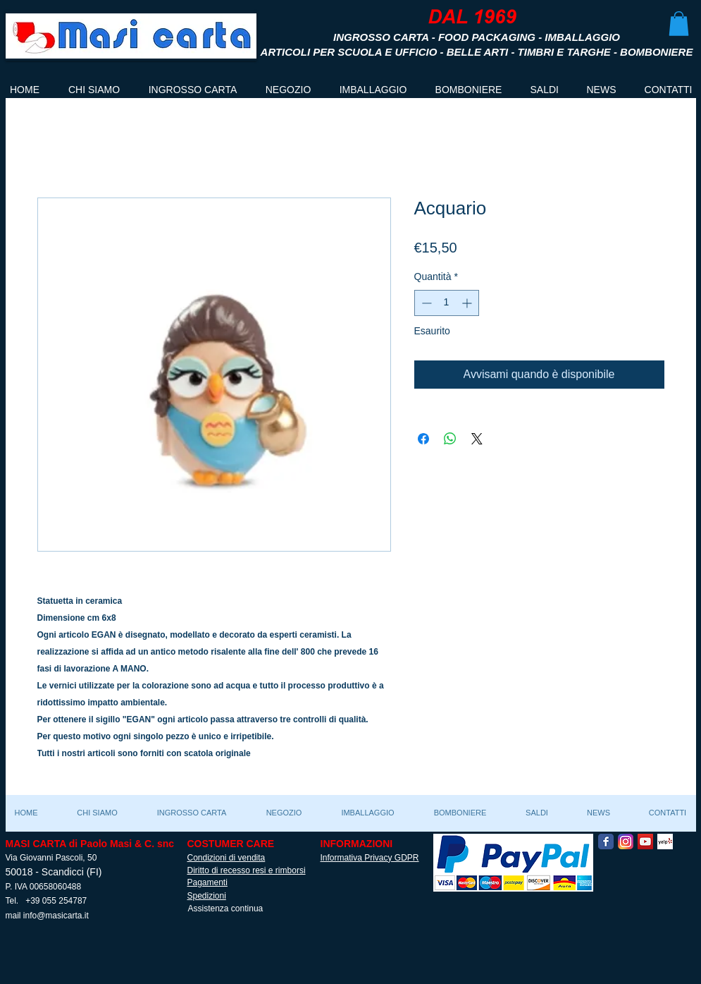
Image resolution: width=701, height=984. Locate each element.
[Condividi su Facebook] (423, 438)
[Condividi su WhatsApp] (450, 438)
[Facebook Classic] (606, 841)
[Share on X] (477, 438)
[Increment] (468, 303)
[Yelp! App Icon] (665, 841)
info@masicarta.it (56, 916)
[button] (679, 23)
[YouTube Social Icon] (645, 841)
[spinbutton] (446, 303)
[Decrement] (425, 303)
